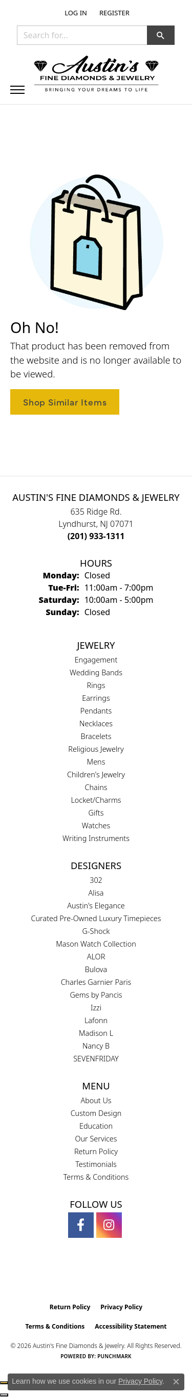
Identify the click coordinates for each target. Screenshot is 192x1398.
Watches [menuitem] (96, 825)
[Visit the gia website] (79, 1276)
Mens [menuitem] (96, 762)
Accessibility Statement (130, 1326)
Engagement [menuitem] (96, 660)
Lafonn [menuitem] (96, 1020)
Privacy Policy (121, 1307)
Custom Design (96, 1113)
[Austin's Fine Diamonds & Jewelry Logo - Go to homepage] (96, 74)
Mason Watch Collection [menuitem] (96, 944)
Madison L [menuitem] (96, 1033)
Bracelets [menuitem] (96, 736)
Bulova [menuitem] (96, 969)
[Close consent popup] (176, 1382)
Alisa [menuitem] (96, 893)
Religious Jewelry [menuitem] (95, 749)
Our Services (96, 1138)
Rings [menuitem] (96, 685)
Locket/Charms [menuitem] (96, 800)
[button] (74, 12)
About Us (95, 1100)
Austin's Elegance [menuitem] (96, 905)
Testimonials (96, 1164)
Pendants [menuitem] (96, 711)
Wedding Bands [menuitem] (96, 672)
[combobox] (82, 35)
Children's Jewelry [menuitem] (96, 774)
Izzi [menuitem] (96, 1007)
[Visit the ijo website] (113, 1276)
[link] (113, 12)
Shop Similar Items (64, 401)
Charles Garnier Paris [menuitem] (96, 982)
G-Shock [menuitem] (96, 931)
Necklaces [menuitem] (96, 723)
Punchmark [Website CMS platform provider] (114, 1356)
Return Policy (96, 1151)
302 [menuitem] (96, 880)
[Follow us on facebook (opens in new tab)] (81, 1225)
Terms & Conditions (96, 1177)
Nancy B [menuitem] (96, 1046)
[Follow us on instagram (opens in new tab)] (109, 1225)
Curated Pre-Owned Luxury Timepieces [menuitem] (96, 918)
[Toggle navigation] (17, 89)
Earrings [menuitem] (96, 698)
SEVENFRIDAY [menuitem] (96, 1058)
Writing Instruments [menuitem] (96, 838)
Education (96, 1126)
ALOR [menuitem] (96, 956)
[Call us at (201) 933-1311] (96, 536)
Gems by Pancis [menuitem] (96, 995)
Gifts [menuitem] (96, 813)
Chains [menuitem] (96, 787)
